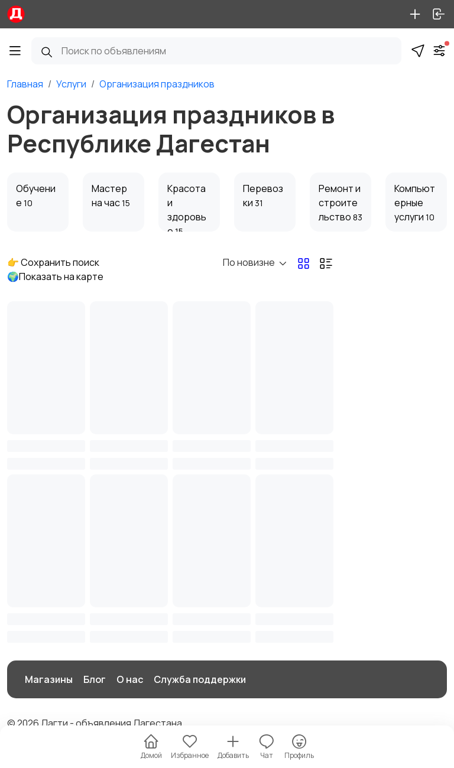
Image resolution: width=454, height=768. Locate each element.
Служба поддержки (200, 679)
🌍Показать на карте (55, 276)
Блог (94, 679)
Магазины (49, 679)
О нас (129, 679)
